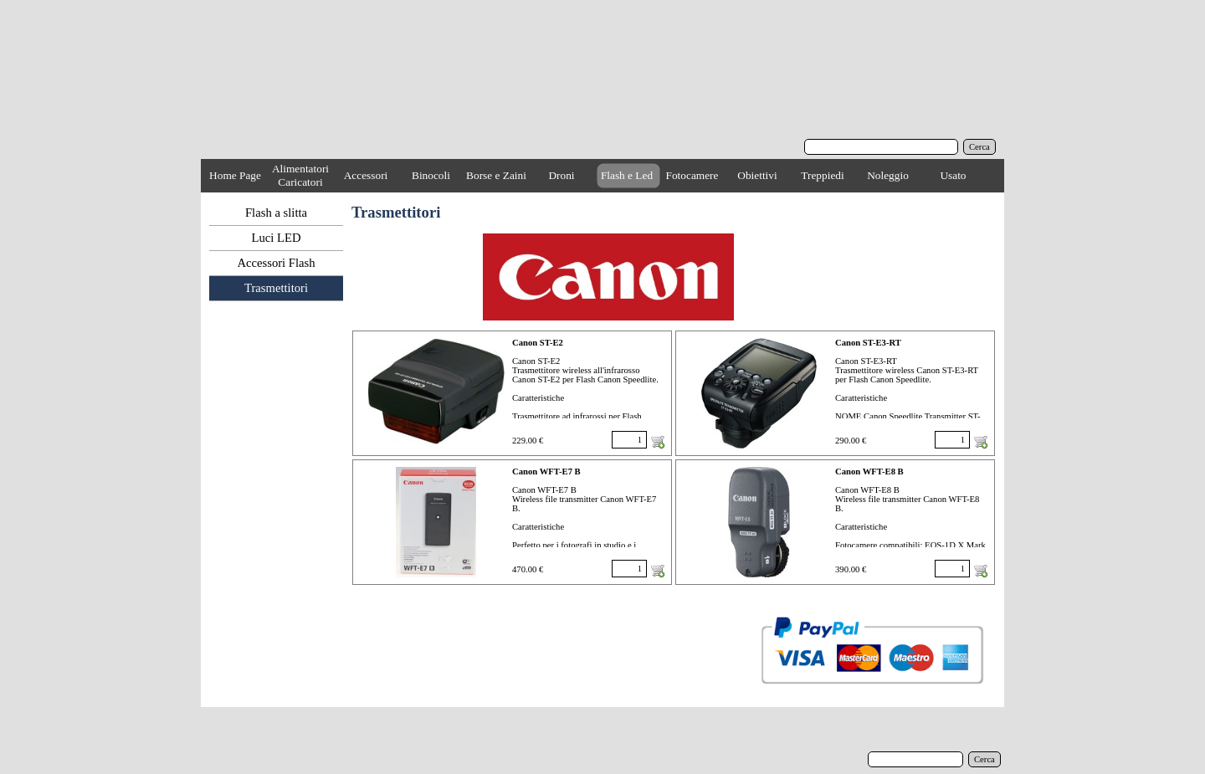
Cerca (979, 146)
